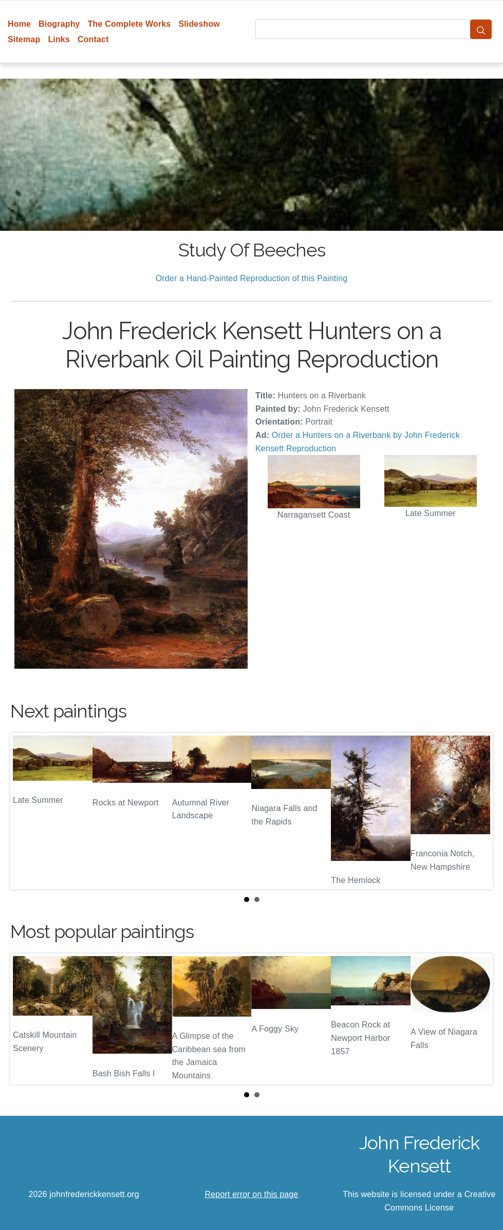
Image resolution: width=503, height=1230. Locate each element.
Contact (93, 39)
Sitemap (24, 39)
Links (59, 39)
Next (477, 811)
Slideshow (199, 24)
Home (19, 24)
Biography (59, 24)
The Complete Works (129, 24)
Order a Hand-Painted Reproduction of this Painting (252, 278)
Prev (26, 811)
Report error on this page (252, 1194)
